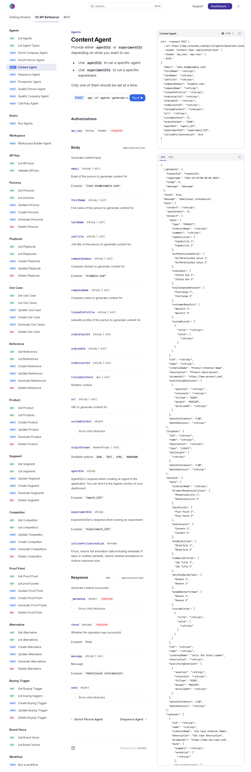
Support (197, 6)
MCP (67, 18)
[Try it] (137, 97)
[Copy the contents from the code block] (239, 33)
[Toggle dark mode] (238, 6)
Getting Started (19, 18)
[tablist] (196, 157)
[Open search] (125, 6)
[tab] (162, 157)
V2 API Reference (47, 18)
